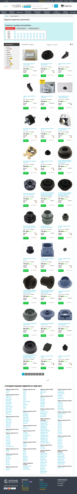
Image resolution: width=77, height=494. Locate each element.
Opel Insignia (42, 402)
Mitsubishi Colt (60, 453)
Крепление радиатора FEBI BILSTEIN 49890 (46, 64)
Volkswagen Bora (43, 423)
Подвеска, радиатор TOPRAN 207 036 (47, 356)
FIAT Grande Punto (26, 435)
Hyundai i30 (60, 395)
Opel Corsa (42, 400)
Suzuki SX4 (60, 418)
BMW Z (41, 394)
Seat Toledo (8, 464)
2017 (37, 33)
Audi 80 (24, 392)
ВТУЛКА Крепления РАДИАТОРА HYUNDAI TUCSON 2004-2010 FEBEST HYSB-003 (47, 292)
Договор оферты (43, 487)
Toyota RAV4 (8, 427)
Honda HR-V (60, 443)
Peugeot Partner (61, 409)
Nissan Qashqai (9, 411)
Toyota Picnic (8, 424)
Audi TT (24, 409)
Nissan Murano (9, 402)
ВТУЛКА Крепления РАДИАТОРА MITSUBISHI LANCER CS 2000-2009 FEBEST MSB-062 (65, 194)
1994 (28, 36)
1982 (21, 38)
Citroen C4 (25, 427)
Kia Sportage (42, 448)
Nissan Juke (8, 397)
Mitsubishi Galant (61, 456)
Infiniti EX (25, 443)
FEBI (8, 52)
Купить (26, 75)
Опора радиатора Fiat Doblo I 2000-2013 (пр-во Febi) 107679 (29, 226)
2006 (34, 35)
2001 (18, 35)
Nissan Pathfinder (9, 406)
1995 (31, 36)
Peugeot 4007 (60, 405)
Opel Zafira (42, 406)
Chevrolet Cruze (26, 467)
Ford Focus (8, 437)
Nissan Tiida (8, 412)
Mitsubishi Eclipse (61, 454)
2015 (31, 33)
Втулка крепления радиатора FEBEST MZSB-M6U (64, 324)
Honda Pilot (60, 448)
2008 (40, 35)
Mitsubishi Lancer (61, 461)
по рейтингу (31, 44)
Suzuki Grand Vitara (61, 413)
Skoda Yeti (25, 423)
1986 (34, 38)
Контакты (66, 1)
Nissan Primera (9, 409)
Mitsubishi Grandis (61, 457)
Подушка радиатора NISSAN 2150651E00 (47, 96)
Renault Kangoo (43, 413)
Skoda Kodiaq (25, 417)
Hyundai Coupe (61, 391)
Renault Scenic (43, 416)
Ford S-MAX (8, 443)
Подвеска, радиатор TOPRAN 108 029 (47, 161)
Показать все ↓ (8, 67)
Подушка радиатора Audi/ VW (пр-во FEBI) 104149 (64, 129)
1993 (24, 36)
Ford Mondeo (8, 442)
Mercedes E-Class (43, 461)
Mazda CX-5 (25, 457)
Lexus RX (7, 451)
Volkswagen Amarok (44, 421)
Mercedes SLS (43, 470)
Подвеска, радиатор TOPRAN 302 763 (64, 259)
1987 (37, 38)
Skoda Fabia (25, 412)
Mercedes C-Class (43, 456)
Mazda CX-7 (25, 459)
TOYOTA (9, 64)
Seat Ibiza (8, 460)
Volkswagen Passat (44, 432)
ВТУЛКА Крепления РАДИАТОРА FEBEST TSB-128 (47, 324)
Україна (8, 65)
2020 (15, 32)
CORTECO (8, 49)
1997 (37, 36)
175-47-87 (16, 5)
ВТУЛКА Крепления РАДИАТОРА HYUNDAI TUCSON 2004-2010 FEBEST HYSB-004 (29, 292)
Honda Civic (60, 439)
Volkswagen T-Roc (43, 438)
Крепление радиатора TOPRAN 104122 (47, 129)
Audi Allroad (25, 404)
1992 (21, 36)
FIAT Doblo (25, 432)
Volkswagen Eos (43, 426)
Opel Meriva (42, 403)
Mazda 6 (24, 454)
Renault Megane (43, 415)
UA (7, 1)
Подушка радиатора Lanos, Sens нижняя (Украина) (64, 96)
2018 (40, 33)
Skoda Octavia (26, 418)
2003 (24, 35)
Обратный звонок (27, 6)
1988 (40, 38)
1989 (43, 38)
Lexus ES (7, 450)
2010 (15, 33)
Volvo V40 (60, 426)
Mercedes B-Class (43, 454)
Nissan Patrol (8, 408)
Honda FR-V (60, 442)
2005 (31, 35)
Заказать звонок (25, 487)
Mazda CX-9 (25, 461)
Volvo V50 (60, 427)
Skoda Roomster (26, 420)
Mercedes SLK (43, 468)
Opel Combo (42, 399)
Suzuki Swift (60, 416)
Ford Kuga (8, 440)
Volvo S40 (60, 421)
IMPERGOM (8, 54)
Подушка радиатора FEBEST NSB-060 (64, 291)
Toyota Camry (8, 421)
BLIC (7, 47)
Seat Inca (7, 461)
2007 (37, 35)
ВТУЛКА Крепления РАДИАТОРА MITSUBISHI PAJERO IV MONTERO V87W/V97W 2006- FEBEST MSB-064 (29, 357)
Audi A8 (24, 403)
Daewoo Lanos (60, 467)
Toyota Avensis (9, 419)
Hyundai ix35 (60, 397)
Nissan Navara (9, 403)
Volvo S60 (60, 423)
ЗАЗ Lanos (8, 468)
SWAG (7, 60)
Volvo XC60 (60, 432)
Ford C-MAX (8, 434)
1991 (18, 36)
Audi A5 (24, 398)
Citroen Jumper (26, 428)
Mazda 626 (25, 456)
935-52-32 (16, 7)
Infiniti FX (25, 445)
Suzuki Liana (60, 415)
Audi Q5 (24, 407)
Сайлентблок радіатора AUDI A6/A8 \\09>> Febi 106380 (29, 194)
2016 (34, 33)
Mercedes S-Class (43, 465)
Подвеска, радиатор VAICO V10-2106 (29, 96)
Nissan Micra (8, 400)
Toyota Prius (8, 425)
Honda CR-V (60, 440)
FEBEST (7, 50)
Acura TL (7, 392)
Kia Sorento (42, 446)
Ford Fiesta (8, 436)
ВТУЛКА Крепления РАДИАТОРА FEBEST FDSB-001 (47, 259)
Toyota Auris (8, 418)
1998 (40, 36)
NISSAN (8, 58)
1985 (31, 38)
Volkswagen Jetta (43, 429)
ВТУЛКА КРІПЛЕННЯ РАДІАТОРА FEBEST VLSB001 (47, 226)
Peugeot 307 (60, 403)
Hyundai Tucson (61, 398)
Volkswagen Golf (43, 427)
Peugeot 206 (60, 402)
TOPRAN (8, 62)
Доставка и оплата (49, 1)
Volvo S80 (60, 424)
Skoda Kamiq (25, 414)
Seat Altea (8, 457)
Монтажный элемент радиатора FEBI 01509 (30, 129)
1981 (18, 38)
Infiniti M (24, 446)
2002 (21, 35)
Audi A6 (24, 400)
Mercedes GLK (43, 464)
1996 (34, 36)
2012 (21, 33)
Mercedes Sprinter (43, 471)
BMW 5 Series (43, 391)
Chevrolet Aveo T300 (27, 466)
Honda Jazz (60, 445)
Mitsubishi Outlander (62, 462)
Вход (71, 1)
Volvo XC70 (60, 433)
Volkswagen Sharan (44, 436)
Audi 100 (25, 391)
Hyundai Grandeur (61, 394)
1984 (28, 38)
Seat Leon (8, 463)
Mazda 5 (24, 453)
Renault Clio (42, 410)
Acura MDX (8, 391)
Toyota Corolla (8, 422)
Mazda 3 (24, 451)
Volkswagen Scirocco (44, 435)
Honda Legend (60, 446)
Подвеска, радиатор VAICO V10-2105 (64, 64)
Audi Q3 (24, 406)
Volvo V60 (60, 429)
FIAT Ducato (25, 433)
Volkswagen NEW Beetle (45, 430)
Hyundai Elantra (61, 392)
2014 (28, 33)
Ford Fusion (8, 439)
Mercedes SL (42, 467)
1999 (43, 36)
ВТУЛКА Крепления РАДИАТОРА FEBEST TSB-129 (29, 324)
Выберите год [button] (10, 28)
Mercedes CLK (43, 457)
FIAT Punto (25, 439)
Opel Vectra (42, 405)
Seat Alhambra (8, 455)
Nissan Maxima (9, 399)
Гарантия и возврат (59, 1)
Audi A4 (24, 397)
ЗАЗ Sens (7, 470)
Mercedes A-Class (43, 453)
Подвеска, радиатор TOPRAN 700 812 (64, 356)
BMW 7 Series (43, 392)
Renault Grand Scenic (44, 412)
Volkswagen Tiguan (44, 439)
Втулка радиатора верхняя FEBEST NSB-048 (28, 64)
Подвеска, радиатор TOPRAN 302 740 (29, 259)
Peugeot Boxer (60, 408)
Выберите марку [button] (21, 28)
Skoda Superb (25, 421)
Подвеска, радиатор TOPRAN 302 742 (64, 226)
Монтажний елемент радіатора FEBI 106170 (29, 161)
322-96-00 (26, 5)
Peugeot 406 (60, 406)
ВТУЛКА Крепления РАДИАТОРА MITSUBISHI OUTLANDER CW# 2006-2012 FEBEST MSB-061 (47, 194)
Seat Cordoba (8, 458)
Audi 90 (24, 394)
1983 (24, 38)
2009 (43, 35)
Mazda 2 (24, 450)
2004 (28, 35)
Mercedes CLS (43, 459)
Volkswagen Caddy (44, 424)
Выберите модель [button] (34, 28)
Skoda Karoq (25, 415)
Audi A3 (24, 395)
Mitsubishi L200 (61, 459)
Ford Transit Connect (10, 446)
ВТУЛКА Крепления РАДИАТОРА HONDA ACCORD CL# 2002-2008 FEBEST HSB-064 (65, 162)
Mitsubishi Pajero (61, 464)
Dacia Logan (8, 430)
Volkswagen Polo (43, 433)
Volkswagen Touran (44, 441)
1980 (15, 38)
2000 (15, 35)
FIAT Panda (25, 438)
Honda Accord (60, 437)
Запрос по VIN (41, 1)
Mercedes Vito (43, 473)
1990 (15, 36)
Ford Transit (8, 445)
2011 (18, 33)
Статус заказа (42, 489)
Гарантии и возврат (44, 485)
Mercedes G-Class (43, 462)
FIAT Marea (25, 436)
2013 (24, 33)
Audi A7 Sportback (26, 401)
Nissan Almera (8, 396)
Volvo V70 (60, 430)
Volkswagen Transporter (45, 442)
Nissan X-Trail (8, 414)
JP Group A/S (8, 56)
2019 (43, 33)
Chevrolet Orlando (26, 469)
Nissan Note (8, 405)
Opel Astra (42, 397)
